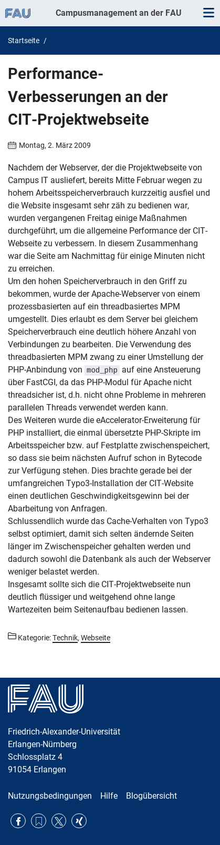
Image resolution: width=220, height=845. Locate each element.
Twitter (59, 821)
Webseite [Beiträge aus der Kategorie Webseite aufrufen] (95, 637)
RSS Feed (38, 821)
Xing (79, 821)
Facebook (18, 821)
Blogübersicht (151, 796)
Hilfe (109, 796)
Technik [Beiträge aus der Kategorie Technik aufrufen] (65, 637)
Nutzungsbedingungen (50, 796)
